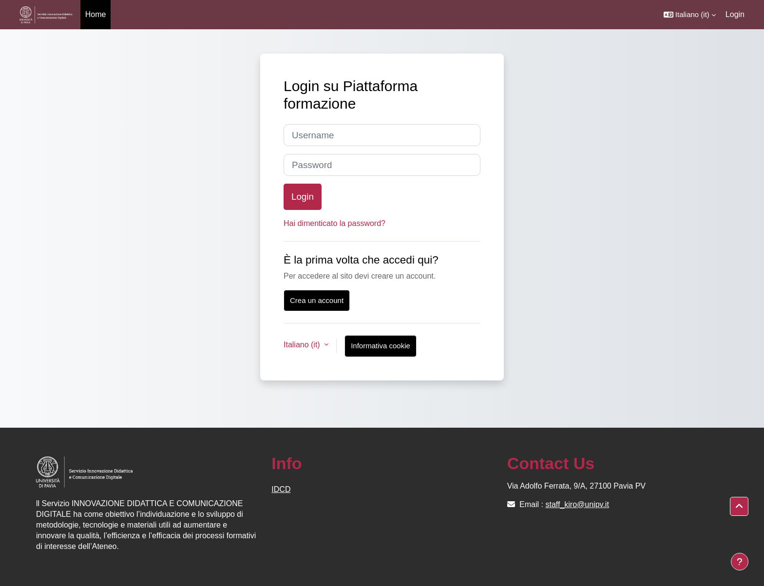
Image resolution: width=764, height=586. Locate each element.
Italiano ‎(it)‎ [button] (303, 344)
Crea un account (317, 300)
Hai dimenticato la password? (334, 223)
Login (735, 14)
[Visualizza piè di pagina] (739, 561)
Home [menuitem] (95, 14)
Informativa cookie (380, 345)
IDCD (280, 489)
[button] (690, 14)
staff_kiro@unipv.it (577, 504)
